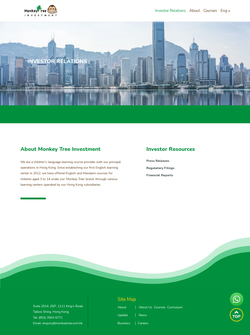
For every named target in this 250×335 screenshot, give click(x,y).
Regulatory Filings (160, 168)
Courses (210, 10)
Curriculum (175, 307)
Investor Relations (170, 10)
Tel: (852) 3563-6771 (47, 317)
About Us (145, 307)
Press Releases (157, 161)
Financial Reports (159, 175)
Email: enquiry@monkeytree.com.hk (58, 323)
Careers (143, 323)
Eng (224, 10)
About (194, 10)
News (143, 315)
